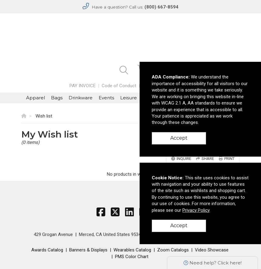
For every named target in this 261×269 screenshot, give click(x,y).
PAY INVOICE (82, 85)
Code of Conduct (119, 85)
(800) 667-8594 (161, 7)
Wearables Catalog (132, 250)
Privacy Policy (196, 210)
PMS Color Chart (131, 256)
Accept (179, 138)
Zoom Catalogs (173, 250)
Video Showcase (212, 250)
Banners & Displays (88, 250)
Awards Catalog (47, 250)
